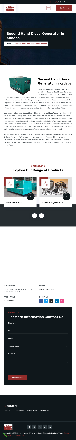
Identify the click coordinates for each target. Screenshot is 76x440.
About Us (7, 411)
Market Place (32, 411)
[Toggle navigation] (48, 8)
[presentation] (34, 215)
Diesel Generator (14, 202)
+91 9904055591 (10, 300)
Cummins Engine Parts (52, 202)
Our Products (19, 411)
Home (8, 44)
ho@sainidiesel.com (64, 2)
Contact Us (44, 411)
